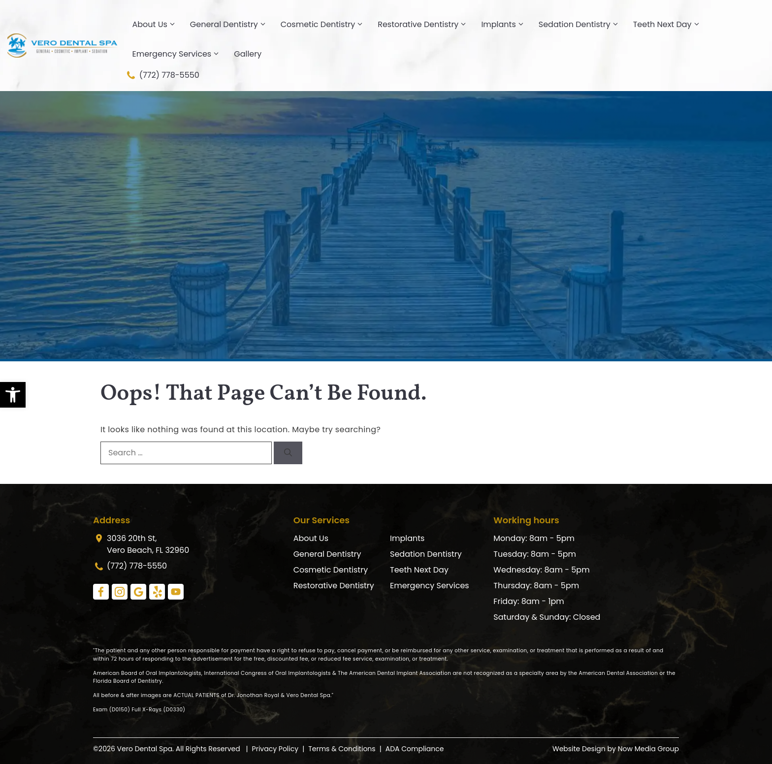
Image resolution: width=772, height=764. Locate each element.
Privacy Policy (275, 749)
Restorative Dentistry (426, 24)
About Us (157, 24)
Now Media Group (648, 749)
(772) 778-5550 (162, 75)
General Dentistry (232, 24)
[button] (13, 395)
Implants (506, 24)
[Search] (288, 453)
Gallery (247, 54)
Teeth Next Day (670, 24)
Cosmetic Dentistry (326, 24)
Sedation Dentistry (582, 24)
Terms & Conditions (341, 749)
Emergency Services (179, 54)
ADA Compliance (415, 749)
